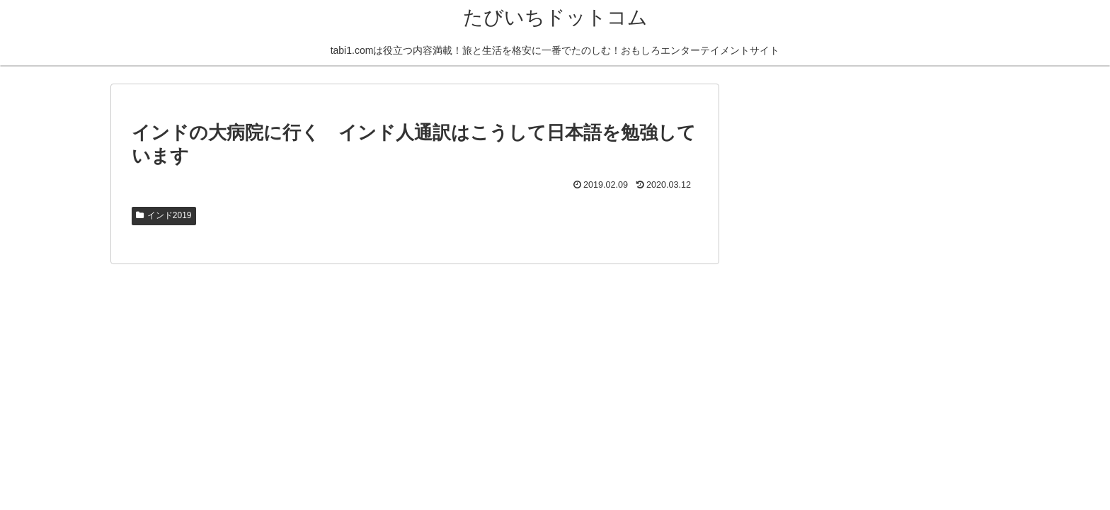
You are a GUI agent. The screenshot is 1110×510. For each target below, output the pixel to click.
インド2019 (164, 215)
